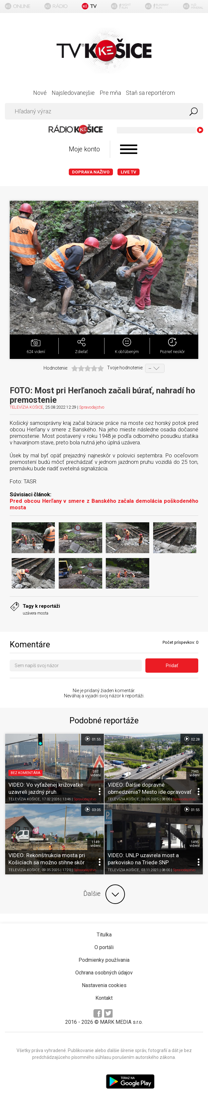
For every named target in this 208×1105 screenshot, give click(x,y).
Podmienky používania (104, 960)
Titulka (104, 935)
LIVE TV (128, 172)
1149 (96, 844)
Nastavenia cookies (104, 985)
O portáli (104, 947)
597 (96, 773)
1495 (195, 844)
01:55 (92, 739)
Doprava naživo (91, 172)
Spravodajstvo (91, 407)
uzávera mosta (35, 613)
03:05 (92, 809)
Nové (40, 92)
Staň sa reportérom (150, 92)
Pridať (172, 665)
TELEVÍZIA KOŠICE (26, 407)
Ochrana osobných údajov (104, 973)
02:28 (192, 739)
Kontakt (104, 998)
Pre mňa (110, 92)
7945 (195, 773)
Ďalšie (104, 894)
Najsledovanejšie (73, 92)
